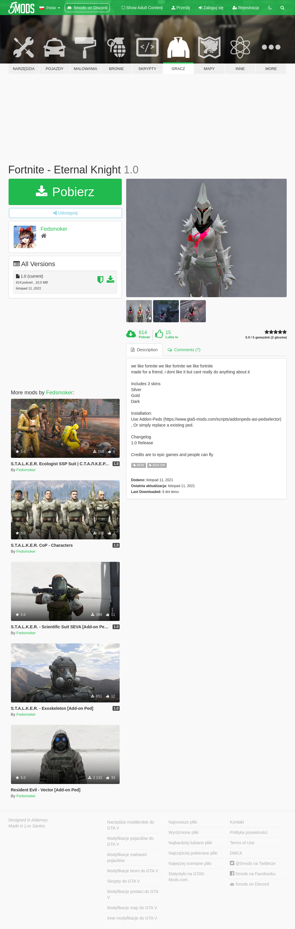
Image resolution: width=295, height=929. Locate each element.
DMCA (236, 853)
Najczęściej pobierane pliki (193, 853)
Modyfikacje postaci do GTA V (132, 894)
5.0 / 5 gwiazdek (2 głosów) (266, 337)
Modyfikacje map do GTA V (132, 907)
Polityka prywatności (248, 832)
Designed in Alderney (28, 820)
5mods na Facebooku (252, 873)
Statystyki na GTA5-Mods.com (187, 876)
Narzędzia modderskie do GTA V (130, 825)
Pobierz (65, 192)
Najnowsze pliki (183, 822)
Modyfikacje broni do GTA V (132, 870)
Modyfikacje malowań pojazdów (127, 857)
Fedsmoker (54, 229)
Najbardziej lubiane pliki (190, 842)
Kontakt (237, 822)
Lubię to (172, 337)
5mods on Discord (249, 884)
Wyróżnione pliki (184, 832)
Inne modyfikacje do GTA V (132, 918)
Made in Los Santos (27, 826)
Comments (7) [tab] (184, 349)
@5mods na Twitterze (252, 863)
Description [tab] (144, 349)
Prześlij (180, 7)
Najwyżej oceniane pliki (190, 863)
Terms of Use (242, 842)
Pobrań (144, 337)
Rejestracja (246, 7)
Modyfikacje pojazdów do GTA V (130, 841)
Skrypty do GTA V (123, 881)
